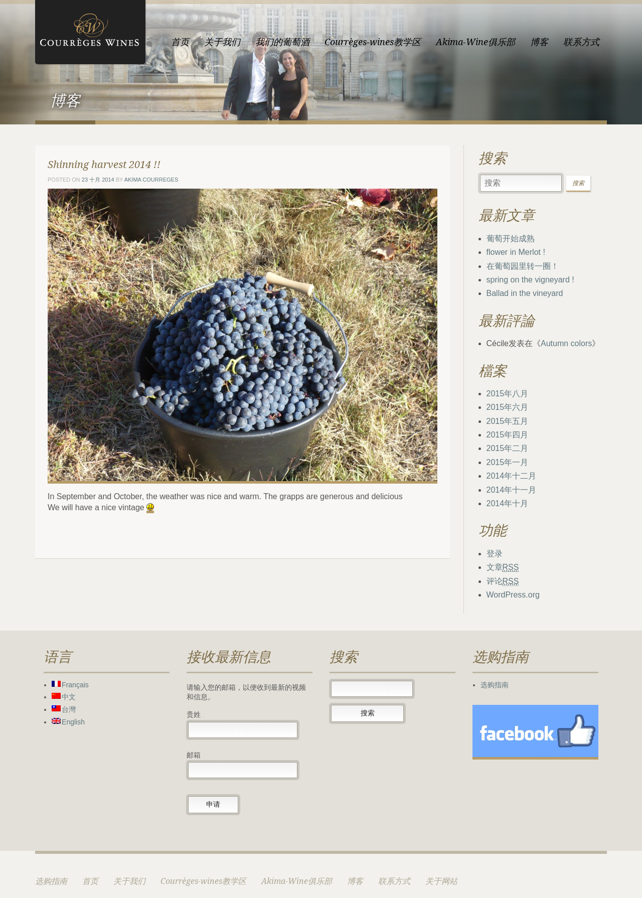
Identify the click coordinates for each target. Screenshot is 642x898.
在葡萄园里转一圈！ (523, 266)
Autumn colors (566, 343)
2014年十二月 (512, 476)
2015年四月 (508, 434)
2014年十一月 (512, 490)
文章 (503, 567)
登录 (495, 553)
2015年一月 (508, 462)
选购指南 (494, 685)
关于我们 (222, 42)
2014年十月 (508, 503)
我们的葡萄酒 (282, 42)
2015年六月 (508, 407)
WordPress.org (513, 594)
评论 (503, 581)
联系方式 (581, 42)
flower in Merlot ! (516, 252)
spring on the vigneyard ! (530, 279)
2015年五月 (508, 421)
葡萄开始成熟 (511, 238)
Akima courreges (151, 180)
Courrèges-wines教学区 (373, 42)
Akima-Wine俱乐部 (475, 42)
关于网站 (441, 881)
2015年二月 (508, 448)
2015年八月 (508, 393)
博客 (539, 42)
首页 (180, 42)
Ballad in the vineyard (525, 293)
